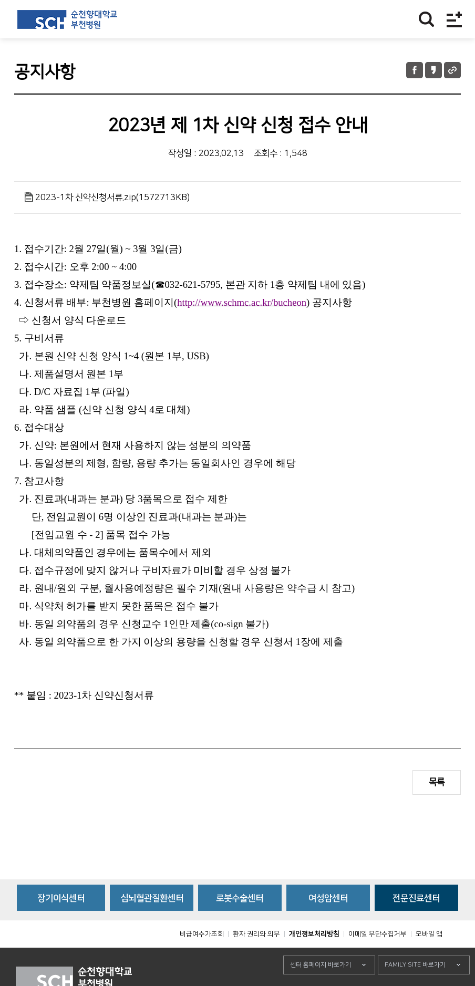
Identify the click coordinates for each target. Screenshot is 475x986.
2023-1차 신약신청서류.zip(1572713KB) (112, 197)
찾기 (426, 19)
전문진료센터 (416, 922)
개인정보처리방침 (314, 957)
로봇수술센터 (239, 922)
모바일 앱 (429, 957)
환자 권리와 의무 (256, 957)
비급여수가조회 (202, 957)
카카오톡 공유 (433, 70)
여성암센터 (328, 922)
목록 (437, 782)
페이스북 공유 (414, 70)
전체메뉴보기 (454, 19)
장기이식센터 (61, 922)
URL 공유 (452, 70)
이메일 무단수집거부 (377, 957)
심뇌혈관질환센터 (151, 922)
